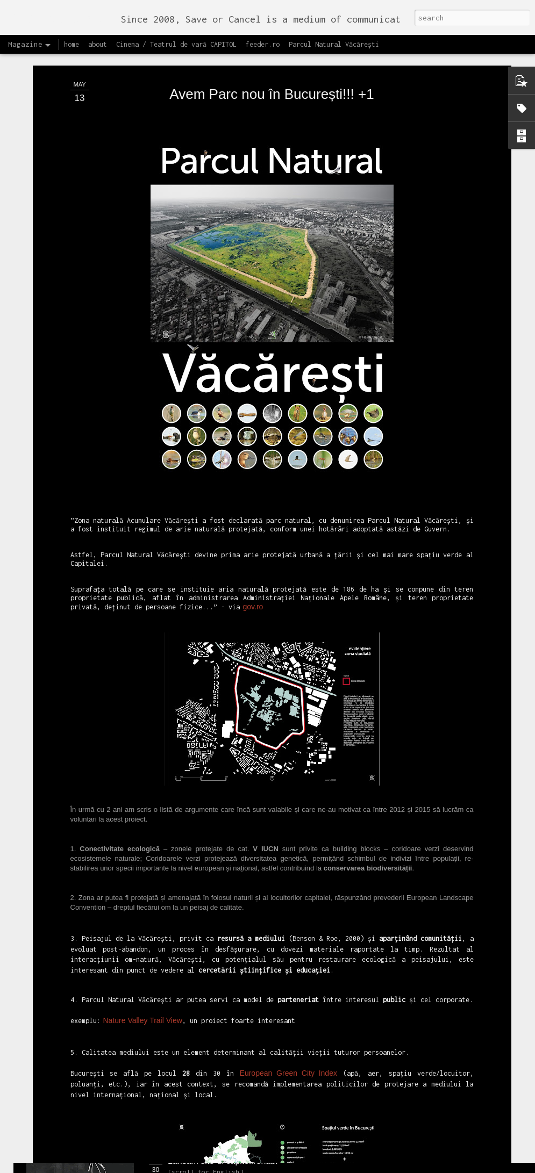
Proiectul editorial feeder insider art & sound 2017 (262, 1039)
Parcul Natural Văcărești (334, 44)
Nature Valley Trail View (142, 925)
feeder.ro (263, 44)
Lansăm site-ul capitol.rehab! (223, 1160)
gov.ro (253, 511)
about (97, 44)
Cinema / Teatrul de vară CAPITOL (176, 44)
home (71, 44)
